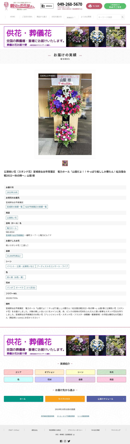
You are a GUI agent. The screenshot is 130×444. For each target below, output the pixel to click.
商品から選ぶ (42, 14)
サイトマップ (115, 425)
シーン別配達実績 (83, 411)
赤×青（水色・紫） (16, 272)
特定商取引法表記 (55, 425)
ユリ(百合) (30, 282)
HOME (11, 14)
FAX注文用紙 (95, 425)
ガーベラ (19, 282)
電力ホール (12, 222)
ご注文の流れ (26, 14)
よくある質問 (87, 14)
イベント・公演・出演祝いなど (20, 261)
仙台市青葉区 (18, 230)
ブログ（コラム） (14, 425)
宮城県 (9, 230)
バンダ (10, 282)
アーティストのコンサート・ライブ (52, 261)
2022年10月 (12, 187)
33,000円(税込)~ (14, 250)
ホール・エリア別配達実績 (66, 411)
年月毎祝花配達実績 (47, 411)
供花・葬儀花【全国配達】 (65, 429)
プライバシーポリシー (75, 425)
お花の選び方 (57, 14)
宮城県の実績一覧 (15, 201)
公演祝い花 (12, 212)
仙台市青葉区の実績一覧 (36, 201)
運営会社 (34, 425)
